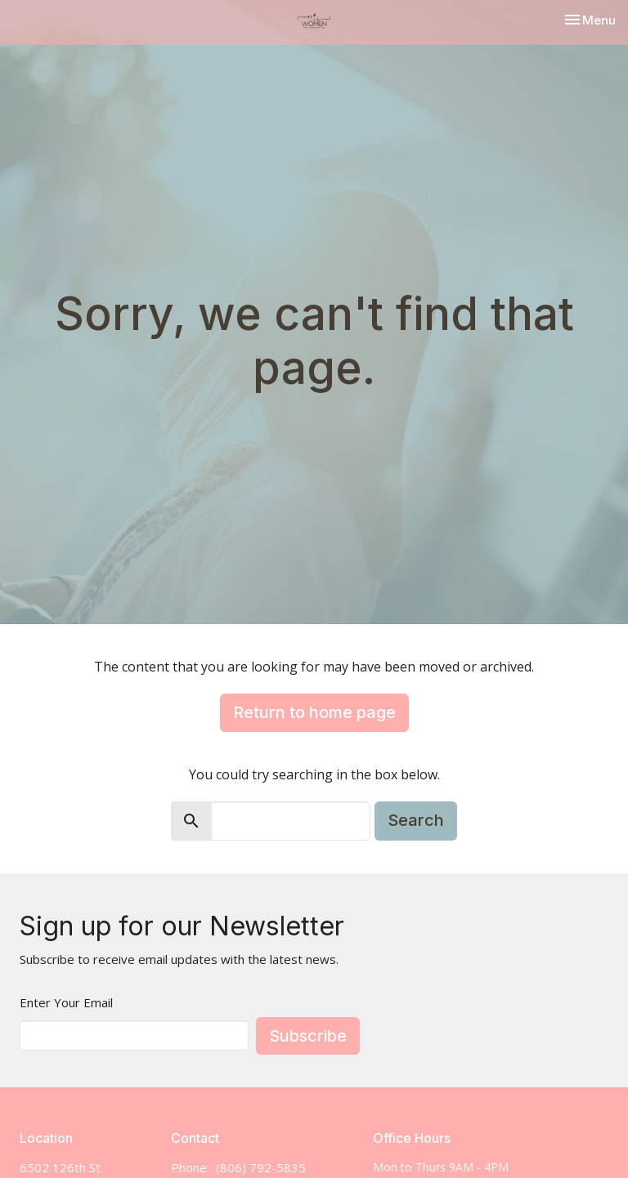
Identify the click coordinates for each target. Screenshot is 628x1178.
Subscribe (308, 1036)
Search (416, 820)
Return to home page (314, 712)
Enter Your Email (66, 1002)
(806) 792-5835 (261, 1167)
